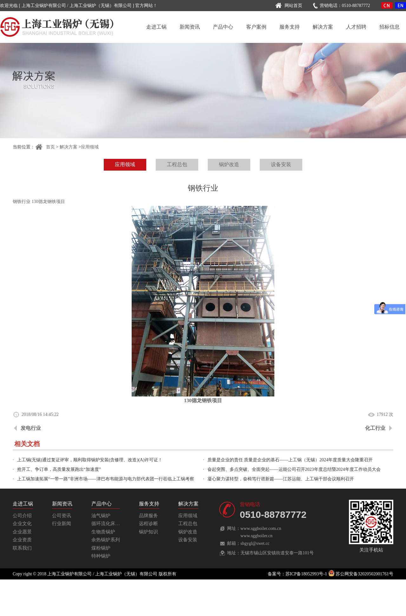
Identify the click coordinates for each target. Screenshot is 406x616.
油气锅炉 (100, 515)
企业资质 (22, 539)
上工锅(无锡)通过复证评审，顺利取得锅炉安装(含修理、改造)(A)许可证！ (89, 459)
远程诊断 (148, 523)
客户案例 (256, 27)
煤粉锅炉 (100, 548)
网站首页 (287, 5)
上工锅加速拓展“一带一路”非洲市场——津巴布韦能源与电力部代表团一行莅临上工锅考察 (105, 479)
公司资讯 (61, 515)
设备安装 (281, 164)
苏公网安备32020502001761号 (361, 574)
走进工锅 (156, 27)
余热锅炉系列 (105, 539)
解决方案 (323, 27)
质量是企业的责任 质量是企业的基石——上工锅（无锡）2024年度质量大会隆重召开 (290, 459)
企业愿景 (22, 531)
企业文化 (22, 523)
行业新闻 (61, 523)
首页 (45, 147)
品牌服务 (148, 515)
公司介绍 (22, 515)
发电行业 (31, 428)
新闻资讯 (190, 27)
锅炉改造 (229, 164)
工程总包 (177, 164)
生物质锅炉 (103, 531)
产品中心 (223, 27)
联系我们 (22, 548)
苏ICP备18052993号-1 (306, 574)
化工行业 (375, 428)
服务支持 (289, 27)
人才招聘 (356, 27)
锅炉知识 (148, 531)
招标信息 (389, 27)
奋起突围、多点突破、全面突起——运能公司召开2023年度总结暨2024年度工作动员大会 (294, 469)
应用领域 (90, 147)
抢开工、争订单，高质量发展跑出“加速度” (59, 469)
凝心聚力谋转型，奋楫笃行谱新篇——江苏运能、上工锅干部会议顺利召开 (280, 479)
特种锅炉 (100, 555)
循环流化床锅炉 (108, 523)
